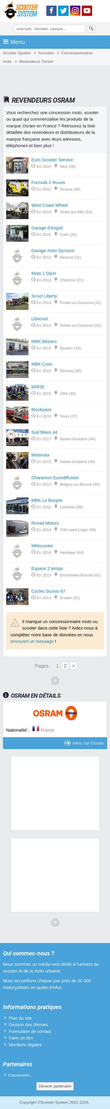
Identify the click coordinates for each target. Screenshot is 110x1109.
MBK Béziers (44, 341)
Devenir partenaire (55, 1086)
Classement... (20, 1075)
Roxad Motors (45, 522)
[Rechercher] (91, 29)
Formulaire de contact (30, 1031)
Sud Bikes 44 (44, 432)
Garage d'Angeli (47, 227)
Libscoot (39, 318)
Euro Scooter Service (52, 159)
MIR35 (37, 386)
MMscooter (42, 545)
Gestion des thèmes (28, 1024)
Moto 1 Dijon (43, 273)
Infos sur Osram (84, 742)
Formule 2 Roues (48, 182)
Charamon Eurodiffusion (55, 477)
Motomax (40, 454)
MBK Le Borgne (46, 500)
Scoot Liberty (44, 295)
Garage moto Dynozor (53, 250)
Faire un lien (21, 1037)
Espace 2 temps (47, 568)
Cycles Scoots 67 (48, 591)
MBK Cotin (42, 364)
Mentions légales (25, 1044)
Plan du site (20, 1018)
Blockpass (41, 409)
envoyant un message (32, 641)
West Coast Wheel (49, 205)
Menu (14, 42)
